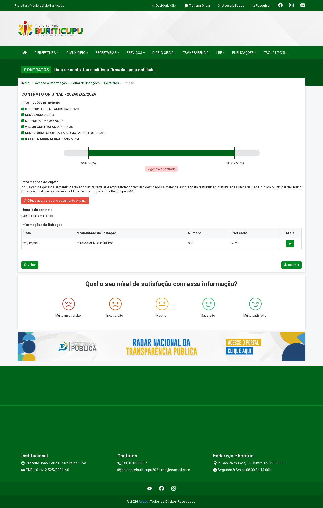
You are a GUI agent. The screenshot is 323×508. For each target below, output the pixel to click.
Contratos (111, 83)
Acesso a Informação (51, 83)
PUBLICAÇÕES (244, 53)
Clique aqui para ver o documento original (55, 200)
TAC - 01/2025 (276, 53)
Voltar (30, 265)
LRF (220, 53)
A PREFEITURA (46, 53)
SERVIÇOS (136, 53)
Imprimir (291, 265)
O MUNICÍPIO (77, 53)
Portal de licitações (85, 83)
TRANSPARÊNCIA (196, 53)
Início (25, 83)
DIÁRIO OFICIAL (163, 53)
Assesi (144, 501)
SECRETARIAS (107, 53)
